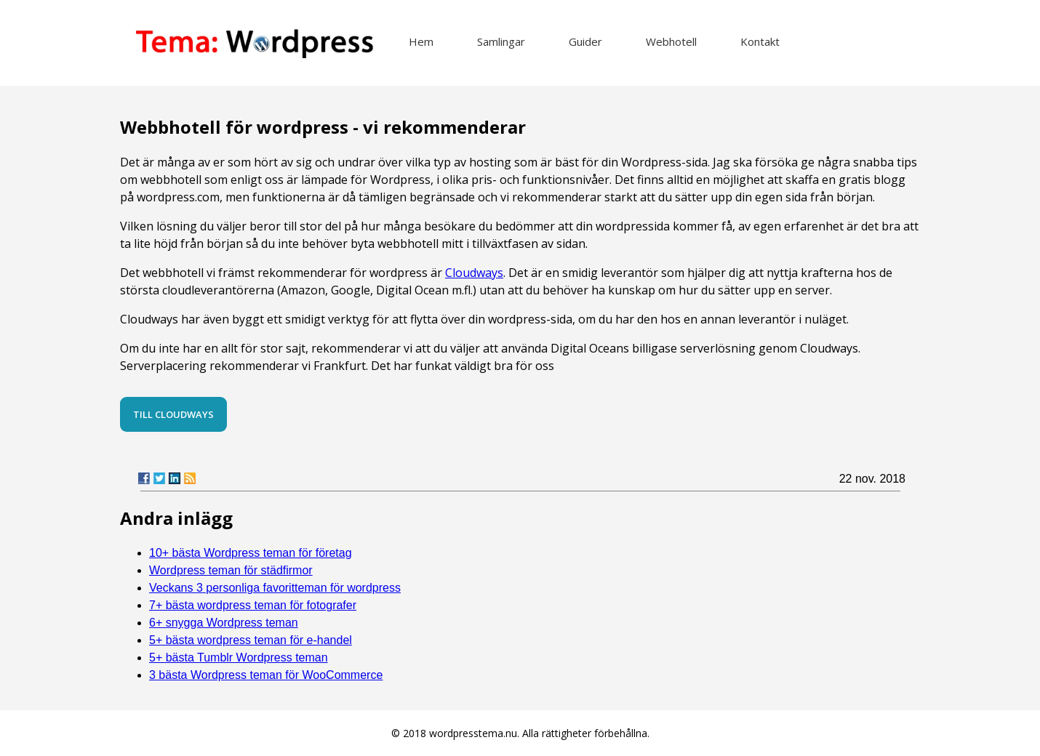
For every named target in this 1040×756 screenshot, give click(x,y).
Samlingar (501, 41)
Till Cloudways (173, 414)
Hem (421, 41)
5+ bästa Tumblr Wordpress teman (238, 657)
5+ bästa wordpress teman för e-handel (250, 640)
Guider (585, 41)
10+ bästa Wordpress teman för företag (250, 553)
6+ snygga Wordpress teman (223, 622)
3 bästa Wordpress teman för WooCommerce (266, 675)
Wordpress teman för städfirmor (231, 570)
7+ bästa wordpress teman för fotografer (252, 605)
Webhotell (671, 41)
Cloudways (474, 273)
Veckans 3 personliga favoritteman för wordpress (275, 588)
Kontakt (760, 41)
